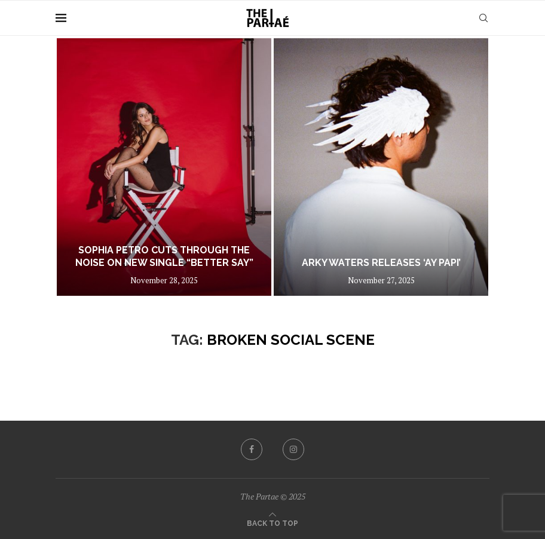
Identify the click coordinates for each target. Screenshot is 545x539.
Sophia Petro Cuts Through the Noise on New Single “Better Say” (164, 256)
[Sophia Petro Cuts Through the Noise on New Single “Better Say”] (164, 167)
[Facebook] (251, 449)
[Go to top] (272, 522)
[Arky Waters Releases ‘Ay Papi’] (381, 167)
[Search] (483, 18)
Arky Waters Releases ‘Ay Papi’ (381, 262)
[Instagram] (293, 449)
